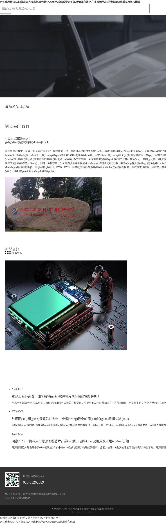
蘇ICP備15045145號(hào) (82, 512)
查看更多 (17, 253)
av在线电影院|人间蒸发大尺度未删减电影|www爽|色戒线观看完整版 (37, 521)
